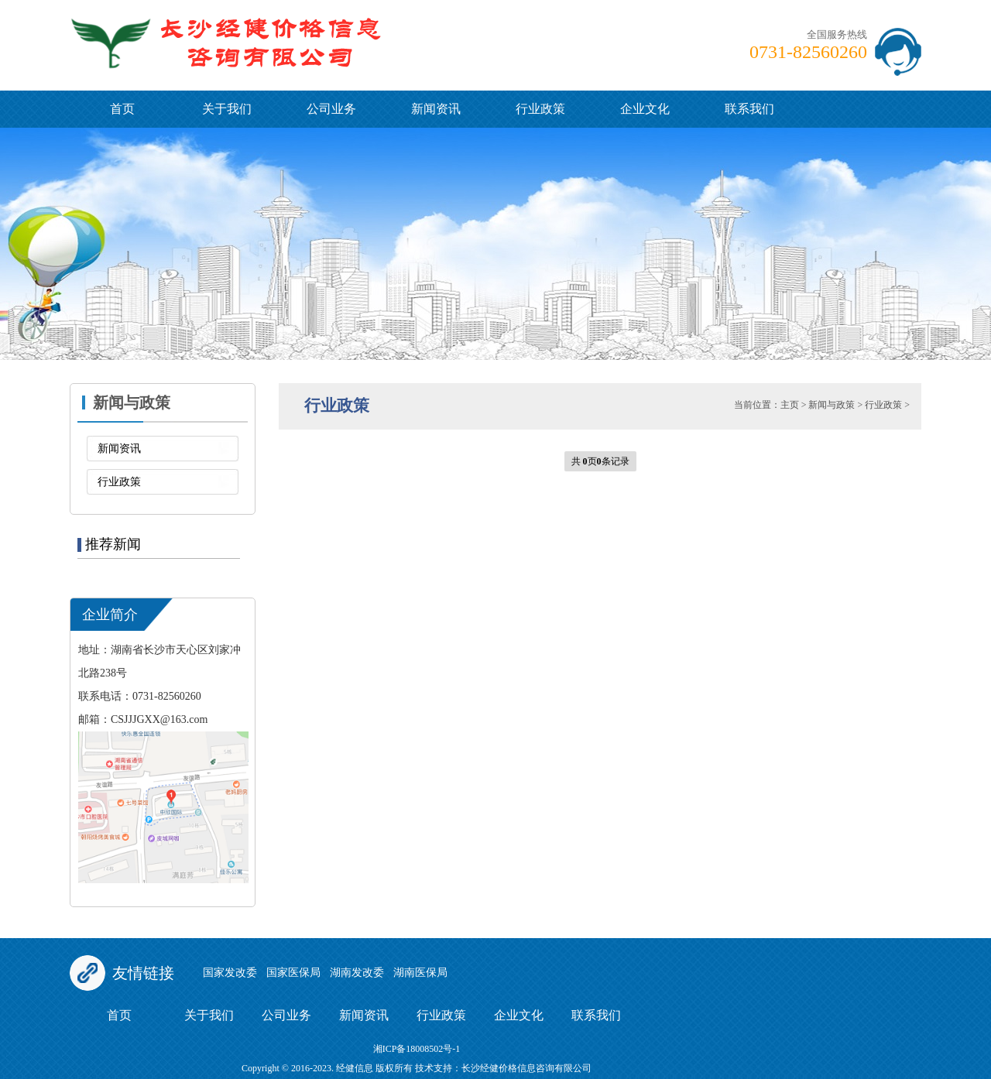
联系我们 (749, 108)
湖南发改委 (357, 972)
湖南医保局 (420, 972)
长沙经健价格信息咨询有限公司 (526, 1068)
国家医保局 (293, 972)
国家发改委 (230, 972)
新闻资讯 (436, 108)
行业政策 (540, 108)
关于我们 (227, 108)
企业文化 (645, 108)
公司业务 (331, 108)
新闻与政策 (831, 404)
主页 (789, 404)
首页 (122, 108)
